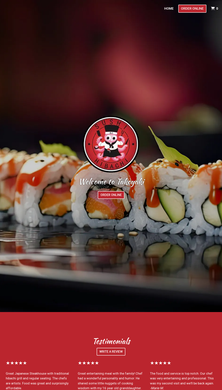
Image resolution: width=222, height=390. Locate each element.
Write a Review (111, 351)
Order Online (192, 8)
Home (169, 8)
